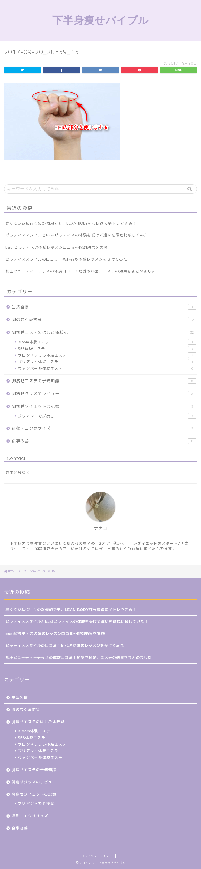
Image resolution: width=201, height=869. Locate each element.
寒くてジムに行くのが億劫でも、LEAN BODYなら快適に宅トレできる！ (71, 223)
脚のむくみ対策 (104, 319)
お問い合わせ (17, 472)
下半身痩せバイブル (100, 20)
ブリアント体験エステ (107, 361)
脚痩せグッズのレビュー (104, 393)
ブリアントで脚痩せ (107, 416)
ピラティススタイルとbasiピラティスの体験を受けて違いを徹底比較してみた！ (78, 235)
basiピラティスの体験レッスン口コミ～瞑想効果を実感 (56, 247)
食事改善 (104, 441)
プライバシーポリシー (96, 856)
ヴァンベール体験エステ (107, 368)
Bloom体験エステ (107, 342)
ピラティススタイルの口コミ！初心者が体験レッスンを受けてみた (66, 259)
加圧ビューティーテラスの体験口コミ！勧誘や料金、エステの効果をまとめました (80, 271)
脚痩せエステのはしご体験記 (104, 332)
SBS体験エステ (107, 348)
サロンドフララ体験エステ (107, 355)
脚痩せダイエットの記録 (104, 406)
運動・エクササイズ (104, 428)
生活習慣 (104, 307)
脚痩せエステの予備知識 (104, 381)
